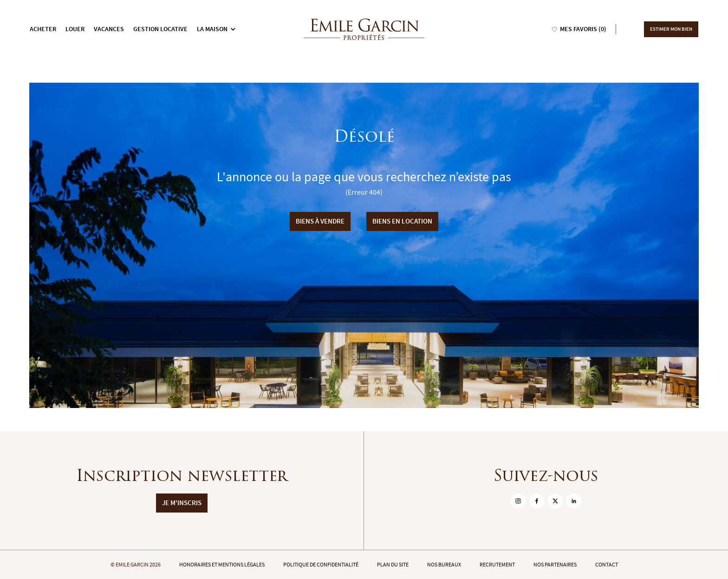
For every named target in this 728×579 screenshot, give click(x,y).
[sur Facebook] (536, 500)
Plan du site (393, 564)
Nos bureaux (444, 564)
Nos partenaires (555, 564)
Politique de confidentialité (320, 564)
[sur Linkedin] (573, 500)
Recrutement (497, 564)
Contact (606, 564)
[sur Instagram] (518, 500)
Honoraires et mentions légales (222, 564)
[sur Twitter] (555, 500)
